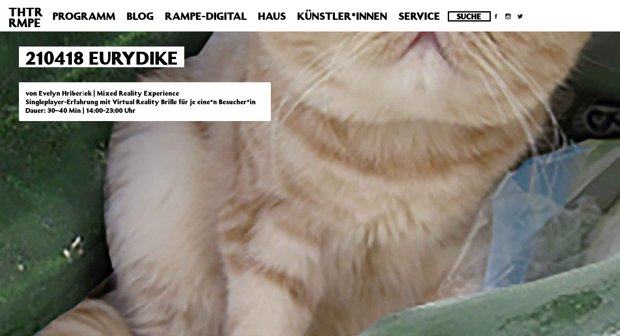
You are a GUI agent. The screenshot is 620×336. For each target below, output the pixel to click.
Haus (272, 16)
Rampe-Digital (206, 16)
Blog (140, 16)
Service (419, 16)
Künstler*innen (342, 16)
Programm (84, 16)
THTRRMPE (26, 17)
